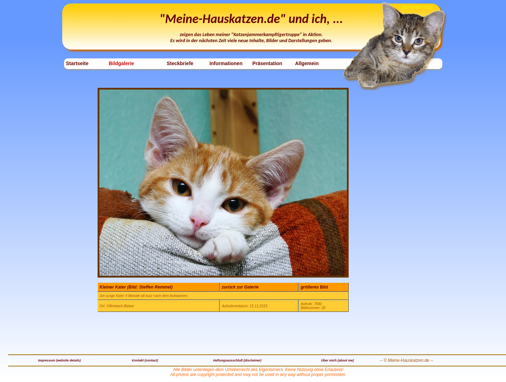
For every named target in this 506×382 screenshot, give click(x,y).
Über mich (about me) (337, 360)
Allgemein (307, 63)
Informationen (225, 63)
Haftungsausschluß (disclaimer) (237, 360)
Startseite (77, 63)
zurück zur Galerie (240, 287)
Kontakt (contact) (145, 360)
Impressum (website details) (59, 360)
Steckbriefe (180, 63)
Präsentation (267, 63)
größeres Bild (314, 287)
